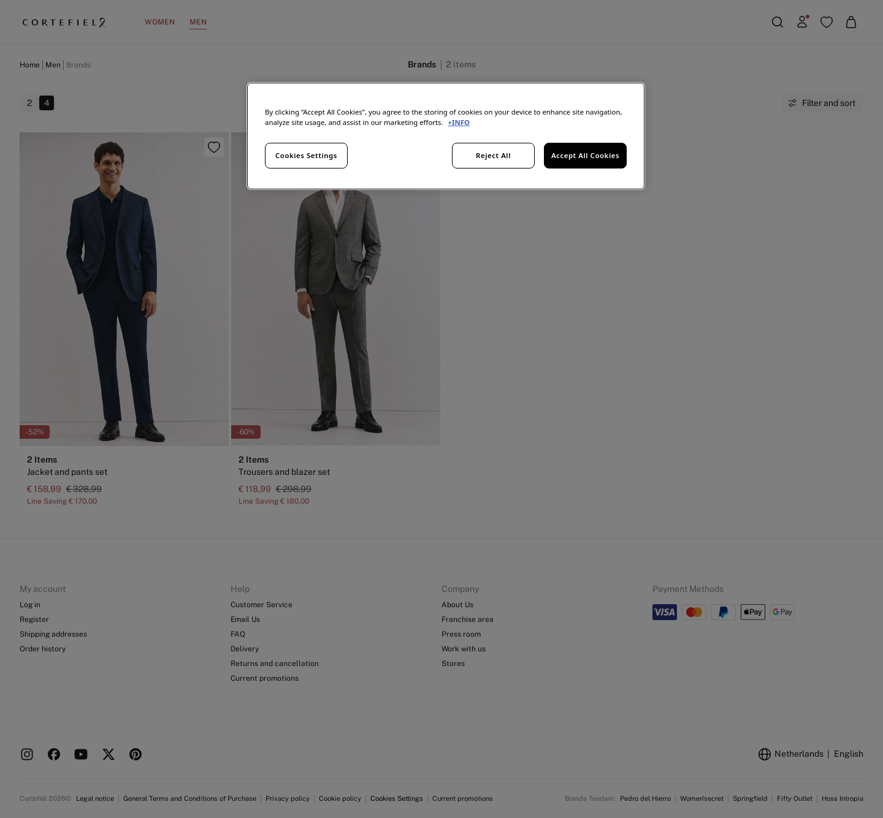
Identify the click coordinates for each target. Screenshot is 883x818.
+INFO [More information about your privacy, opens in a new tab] (459, 122)
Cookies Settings (306, 155)
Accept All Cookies (585, 155)
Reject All (493, 155)
